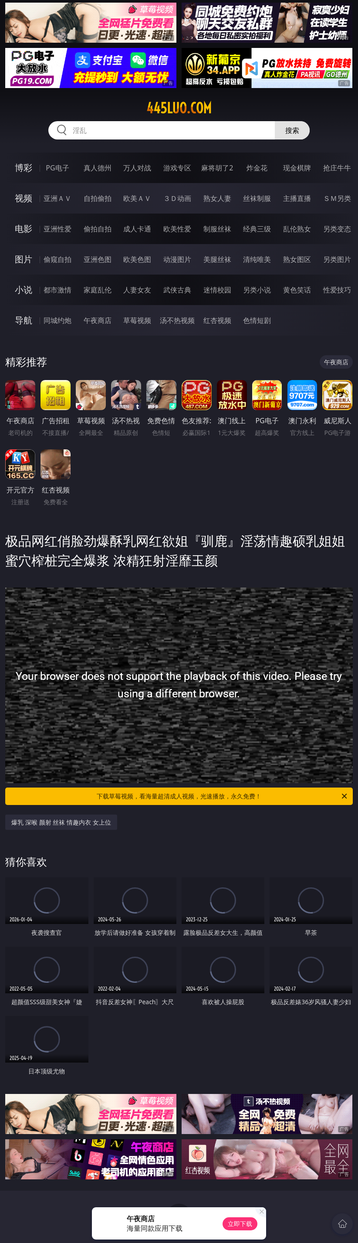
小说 (23, 289)
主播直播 (297, 198)
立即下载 (240, 1223)
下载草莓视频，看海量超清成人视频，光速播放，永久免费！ (222, 796)
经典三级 (257, 229)
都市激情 (57, 290)
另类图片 (337, 259)
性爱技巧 (337, 290)
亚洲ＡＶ (57, 198)
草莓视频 (137, 320)
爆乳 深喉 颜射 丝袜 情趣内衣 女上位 (61, 822)
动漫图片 (177, 259)
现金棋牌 (297, 168)
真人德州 (97, 168)
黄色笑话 (297, 290)
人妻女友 (137, 290)
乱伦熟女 (297, 229)
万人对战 (137, 168)
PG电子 (57, 168)
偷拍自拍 (97, 229)
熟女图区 (297, 259)
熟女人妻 (217, 198)
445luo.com (179, 108)
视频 (23, 198)
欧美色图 (137, 259)
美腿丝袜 (217, 259)
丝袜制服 (257, 198)
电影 (23, 228)
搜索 (292, 130)
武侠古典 (177, 290)
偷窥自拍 (57, 259)
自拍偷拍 (97, 198)
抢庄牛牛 (337, 168)
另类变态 (337, 229)
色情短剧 (257, 320)
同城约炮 (57, 320)
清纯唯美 (257, 259)
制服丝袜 (217, 229)
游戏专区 (177, 168)
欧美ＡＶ (137, 198)
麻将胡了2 (217, 168)
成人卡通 (137, 229)
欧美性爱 (177, 229)
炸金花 (257, 168)
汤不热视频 (177, 320)
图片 (23, 259)
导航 (23, 320)
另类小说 (257, 290)
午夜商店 (97, 320)
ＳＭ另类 (337, 198)
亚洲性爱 (57, 229)
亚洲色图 (97, 259)
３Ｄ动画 (177, 198)
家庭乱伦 (97, 290)
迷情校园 (217, 290)
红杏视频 (217, 320)
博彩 (23, 167)
